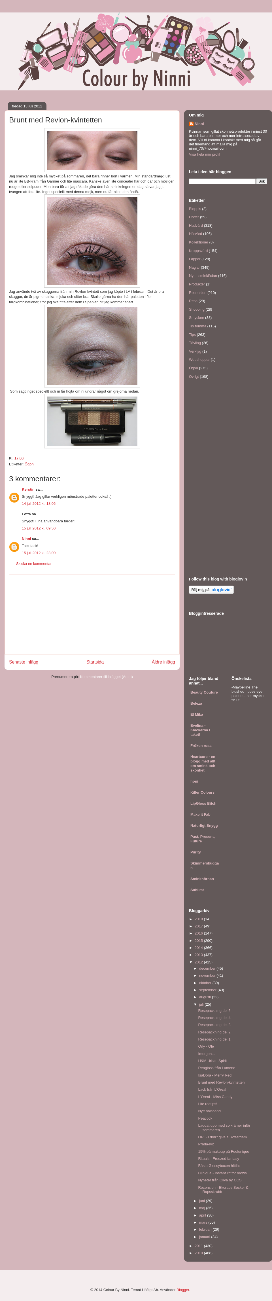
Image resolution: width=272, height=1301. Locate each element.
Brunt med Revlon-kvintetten (221, 1082)
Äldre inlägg (163, 662)
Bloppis (195, 209)
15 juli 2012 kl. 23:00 (39, 553)
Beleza (196, 703)
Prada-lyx (206, 1144)
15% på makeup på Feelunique (223, 1151)
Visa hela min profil (204, 154)
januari (205, 1237)
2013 (199, 955)
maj (202, 1208)
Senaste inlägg (23, 662)
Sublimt (197, 890)
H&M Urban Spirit (212, 1061)
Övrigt (194, 376)
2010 (199, 1253)
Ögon (29, 464)
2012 (199, 962)
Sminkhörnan (202, 879)
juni (202, 1201)
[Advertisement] (92, 614)
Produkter (197, 284)
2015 (199, 940)
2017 (199, 926)
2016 (199, 933)
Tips (192, 334)
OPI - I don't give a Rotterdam (222, 1137)
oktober (205, 983)
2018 (199, 919)
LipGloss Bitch (203, 803)
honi (194, 781)
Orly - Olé (206, 1046)
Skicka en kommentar (34, 563)
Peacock (205, 1118)
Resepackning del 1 (214, 1039)
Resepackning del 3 (214, 1025)
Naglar (194, 267)
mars (204, 1222)
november (207, 975)
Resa (193, 301)
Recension (197, 293)
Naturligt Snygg (204, 825)
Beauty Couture (204, 692)
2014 (199, 948)
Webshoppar (199, 359)
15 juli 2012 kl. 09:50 (39, 528)
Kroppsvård (198, 251)
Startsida (95, 662)
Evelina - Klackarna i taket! (200, 730)
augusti (205, 997)
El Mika (196, 714)
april (203, 1215)
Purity (195, 852)
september (208, 990)
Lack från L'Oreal (212, 1089)
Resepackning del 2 (214, 1032)
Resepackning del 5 (214, 1010)
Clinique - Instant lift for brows (222, 1173)
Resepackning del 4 (214, 1018)
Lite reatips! (207, 1104)
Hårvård (195, 234)
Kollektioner (198, 242)
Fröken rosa (200, 745)
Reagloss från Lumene (216, 1068)
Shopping (197, 309)
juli (202, 1004)
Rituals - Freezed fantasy (218, 1158)
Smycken (196, 317)
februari (206, 1229)
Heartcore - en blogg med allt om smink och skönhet (202, 763)
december (207, 968)
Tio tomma (197, 326)
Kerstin (28, 489)
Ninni (26, 539)
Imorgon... (206, 1054)
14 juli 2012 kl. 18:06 (39, 503)
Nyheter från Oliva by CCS (219, 1180)
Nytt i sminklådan (203, 276)
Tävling (195, 343)
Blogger (183, 1290)
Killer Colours (202, 792)
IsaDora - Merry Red (214, 1075)
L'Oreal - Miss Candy (215, 1097)
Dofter (194, 217)
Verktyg (195, 351)
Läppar (194, 259)
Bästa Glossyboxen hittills (219, 1166)
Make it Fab (200, 814)
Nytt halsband (209, 1111)
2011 (199, 1246)
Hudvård (196, 225)
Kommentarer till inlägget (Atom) (106, 677)
